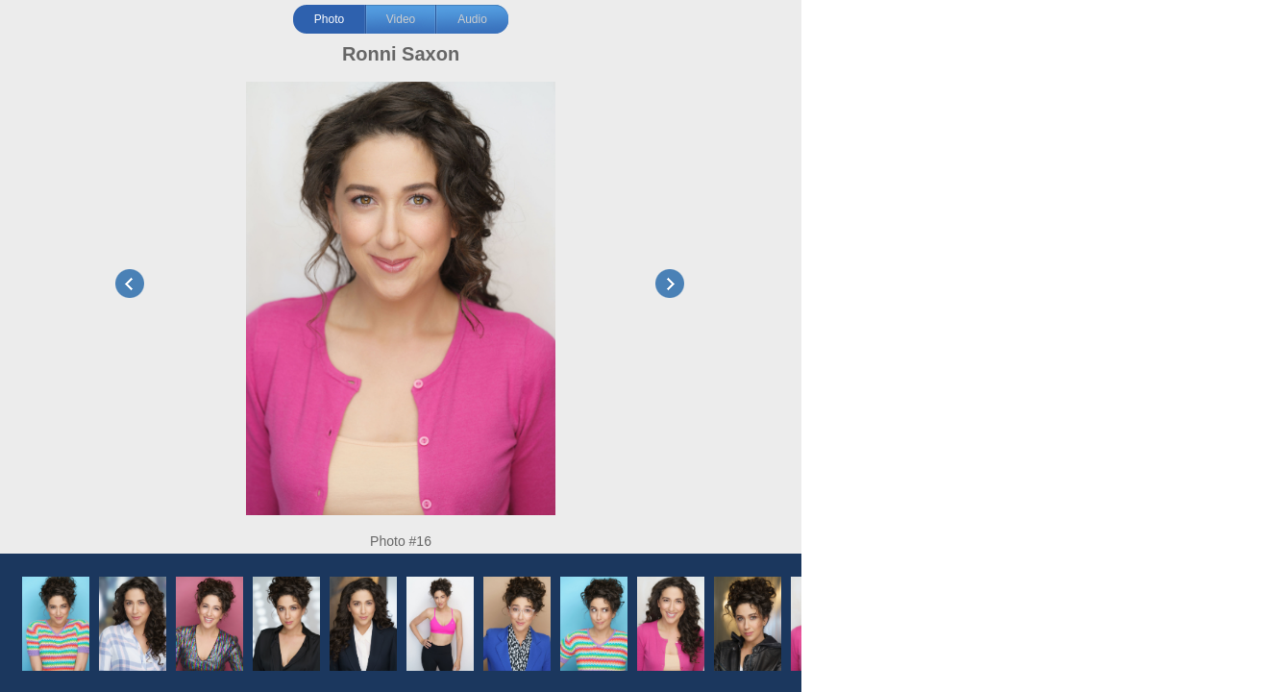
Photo (329, 19)
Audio (472, 19)
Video (400, 19)
